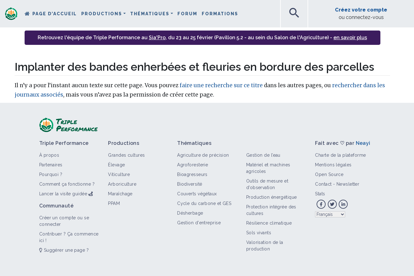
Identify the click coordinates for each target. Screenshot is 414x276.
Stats (320, 193)
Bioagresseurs (192, 174)
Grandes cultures (126, 155)
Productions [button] (101, 13)
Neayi (363, 143)
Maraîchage (120, 193)
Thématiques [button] (149, 13)
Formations (220, 13)
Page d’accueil (54, 13)
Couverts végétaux (197, 193)
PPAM (114, 203)
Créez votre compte (361, 10)
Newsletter (347, 184)
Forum (187, 13)
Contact (323, 184)
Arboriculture (122, 184)
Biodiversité (189, 184)
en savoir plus (350, 37)
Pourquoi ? (50, 174)
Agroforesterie (192, 164)
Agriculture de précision (203, 155)
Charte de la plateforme (340, 155)
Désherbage (190, 213)
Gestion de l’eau (263, 155)
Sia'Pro (157, 37)
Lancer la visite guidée (63, 193)
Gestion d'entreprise (199, 222)
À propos (49, 155)
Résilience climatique (269, 223)
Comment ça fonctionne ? (67, 184)
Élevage (116, 164)
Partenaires (51, 164)
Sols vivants (258, 232)
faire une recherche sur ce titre (221, 85)
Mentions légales (333, 164)
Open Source (329, 174)
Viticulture (119, 174)
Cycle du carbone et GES (204, 203)
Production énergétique (271, 197)
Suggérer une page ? (64, 250)
